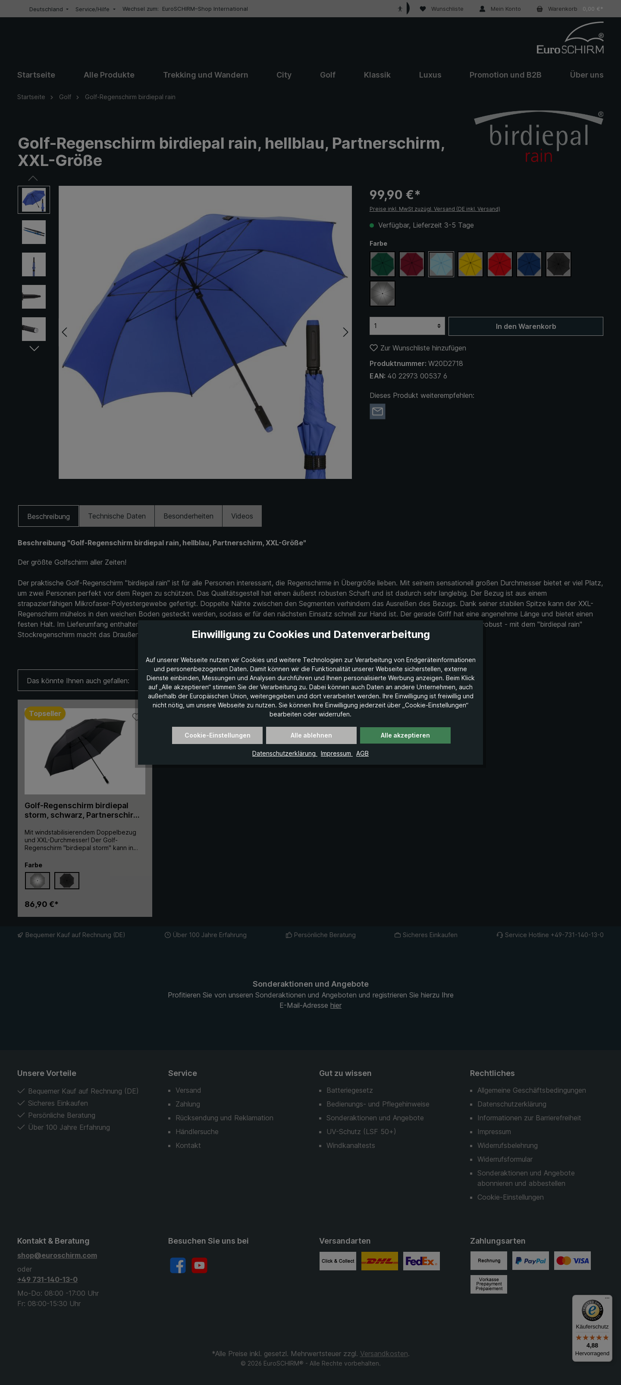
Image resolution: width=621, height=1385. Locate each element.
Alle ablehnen (311, 735)
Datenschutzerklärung (284, 753)
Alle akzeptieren (405, 735)
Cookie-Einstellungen (218, 735)
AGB (362, 753)
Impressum (337, 753)
